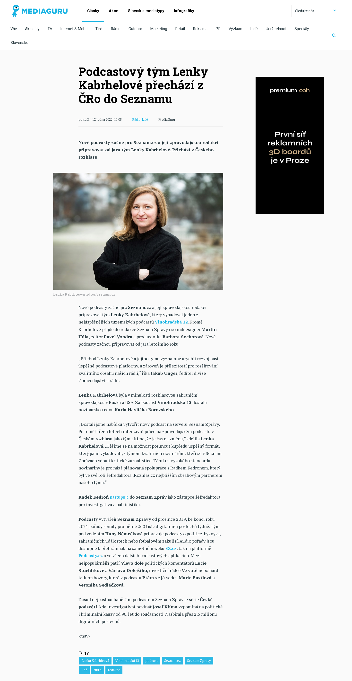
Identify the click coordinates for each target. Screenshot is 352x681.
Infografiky (184, 11)
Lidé (254, 28)
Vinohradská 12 (127, 659)
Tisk (99, 28)
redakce (114, 668)
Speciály (301, 28)
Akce (113, 11)
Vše (13, 28)
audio (98, 668)
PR (218, 28)
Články (93, 11)
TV (50, 28)
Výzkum (235, 28)
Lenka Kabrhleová (95, 659)
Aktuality (32, 28)
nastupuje (119, 496)
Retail (180, 28)
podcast (151, 659)
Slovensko (19, 42)
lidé (84, 668)
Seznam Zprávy (199, 659)
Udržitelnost (276, 28)
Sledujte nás (315, 11)
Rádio (115, 28)
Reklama (200, 28)
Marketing (158, 28)
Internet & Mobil (73, 28)
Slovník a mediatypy (146, 11)
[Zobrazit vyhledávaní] (334, 36)
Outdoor (135, 28)
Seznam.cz (172, 659)
